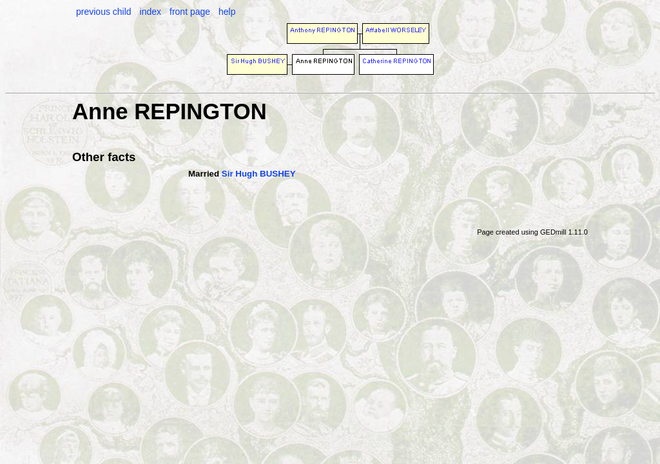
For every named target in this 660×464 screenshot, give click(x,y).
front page (190, 11)
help (226, 11)
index (150, 11)
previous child (103, 11)
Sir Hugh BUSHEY (259, 174)
